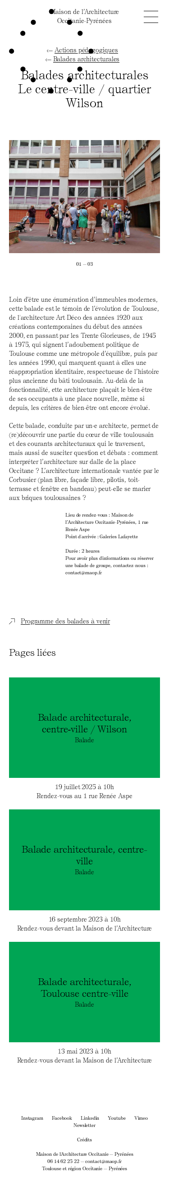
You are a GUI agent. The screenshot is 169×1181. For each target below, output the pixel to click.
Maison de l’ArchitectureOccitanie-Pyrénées (84, 16)
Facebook (62, 1117)
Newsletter (84, 1125)
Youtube (116, 1117)
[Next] (122, 196)
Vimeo (141, 1117)
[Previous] (47, 196)
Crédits (84, 1139)
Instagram (32, 1117)
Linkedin (90, 1117)
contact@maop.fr (103, 1161)
